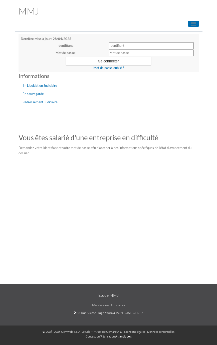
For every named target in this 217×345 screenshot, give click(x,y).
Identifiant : (66, 46)
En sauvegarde (33, 94)
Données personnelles (160, 332)
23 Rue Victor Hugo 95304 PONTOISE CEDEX (108, 313)
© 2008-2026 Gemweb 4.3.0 (61, 332)
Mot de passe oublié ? (108, 68)
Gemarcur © (114, 332)
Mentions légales (134, 332)
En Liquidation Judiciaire (40, 86)
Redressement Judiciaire (40, 102)
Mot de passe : (66, 53)
